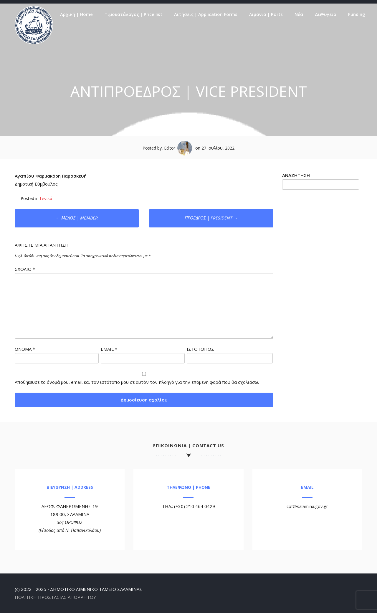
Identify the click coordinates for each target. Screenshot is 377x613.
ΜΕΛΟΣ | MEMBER (77, 218)
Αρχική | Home (76, 14)
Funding (356, 14)
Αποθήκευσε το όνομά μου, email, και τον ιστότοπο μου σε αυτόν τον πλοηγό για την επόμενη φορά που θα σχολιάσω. (137, 382)
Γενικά (46, 198)
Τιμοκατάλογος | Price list (133, 14)
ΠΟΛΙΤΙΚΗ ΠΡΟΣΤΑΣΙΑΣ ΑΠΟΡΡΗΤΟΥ (55, 597)
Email (109, 349)
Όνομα (25, 349)
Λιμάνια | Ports (266, 14)
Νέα (299, 14)
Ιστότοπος (200, 349)
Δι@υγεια (325, 14)
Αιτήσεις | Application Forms (205, 14)
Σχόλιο (25, 269)
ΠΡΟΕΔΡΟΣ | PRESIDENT (211, 218)
